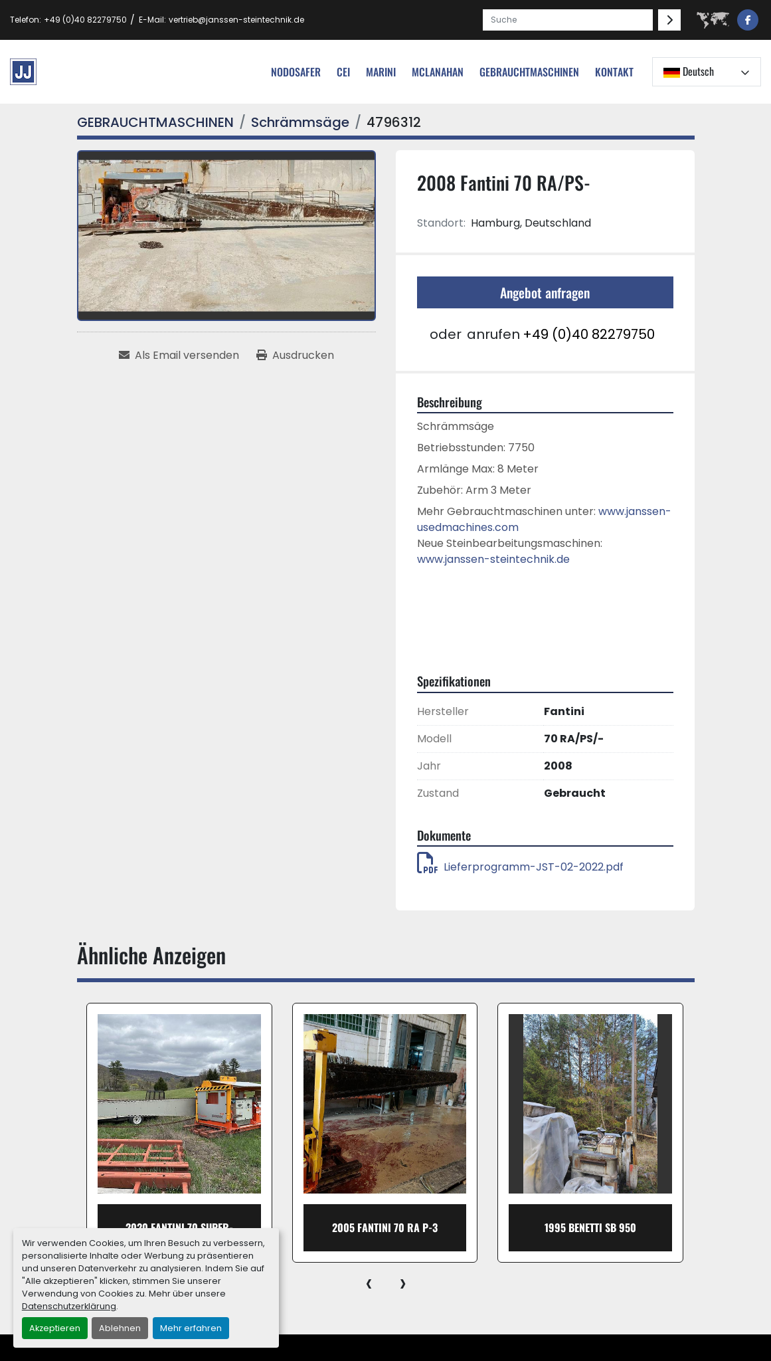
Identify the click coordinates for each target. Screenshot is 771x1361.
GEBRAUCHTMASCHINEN (529, 72)
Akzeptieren (54, 1328)
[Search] (568, 20)
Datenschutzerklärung (69, 1306)
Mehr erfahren (191, 1328)
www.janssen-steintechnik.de (493, 559)
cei (343, 72)
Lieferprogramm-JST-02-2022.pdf (520, 867)
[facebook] (747, 20)
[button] (529, 72)
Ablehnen (120, 1328)
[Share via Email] (179, 355)
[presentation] (369, 1283)
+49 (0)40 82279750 (85, 19)
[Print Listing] (295, 355)
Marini (381, 72)
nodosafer (296, 72)
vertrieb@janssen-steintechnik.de (236, 19)
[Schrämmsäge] (300, 122)
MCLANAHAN (438, 72)
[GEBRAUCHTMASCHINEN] (155, 122)
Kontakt (614, 72)
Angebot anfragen (545, 292)
